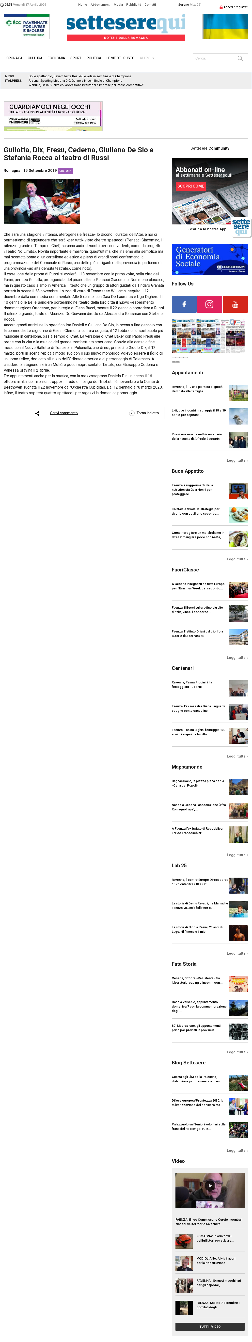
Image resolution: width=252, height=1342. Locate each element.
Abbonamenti (100, 4)
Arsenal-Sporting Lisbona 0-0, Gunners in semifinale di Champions (75, 80)
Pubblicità (133, 4)
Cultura (35, 58)
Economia (56, 58)
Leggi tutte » (237, 460)
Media (118, 4)
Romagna (12, 170)
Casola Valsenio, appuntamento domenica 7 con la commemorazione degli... (199, 1006)
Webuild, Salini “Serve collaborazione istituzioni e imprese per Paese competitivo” (86, 85)
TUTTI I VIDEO (210, 1326)
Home (82, 4)
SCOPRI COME (190, 186)
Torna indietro (144, 413)
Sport (75, 58)
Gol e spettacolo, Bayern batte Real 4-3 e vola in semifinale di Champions (80, 76)
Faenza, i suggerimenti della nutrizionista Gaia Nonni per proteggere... (192, 489)
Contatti (150, 4)
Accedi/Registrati (234, 7)
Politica (94, 58)
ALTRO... (146, 58)
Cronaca (14, 58)
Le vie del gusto (121, 58)
